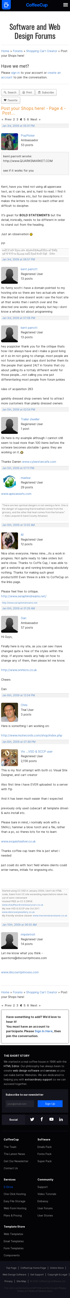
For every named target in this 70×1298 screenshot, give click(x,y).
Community (45, 1179)
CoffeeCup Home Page (33, 1267)
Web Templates (13, 1234)
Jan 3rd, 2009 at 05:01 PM (18, 125)
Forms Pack (44, 1153)
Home (5, 51)
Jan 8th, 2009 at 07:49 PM (18, 741)
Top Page (11, 1267)
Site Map (21, 1281)
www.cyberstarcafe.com (39, 461)
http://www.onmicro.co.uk (19, 670)
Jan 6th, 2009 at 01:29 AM (18, 608)
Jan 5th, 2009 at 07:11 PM (18, 468)
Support (43, 1186)
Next (33, 119)
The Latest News (14, 1153)
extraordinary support (38, 1079)
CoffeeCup (11, 1139)
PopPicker (28, 135)
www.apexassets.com (16, 494)
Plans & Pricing (13, 1215)
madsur (26, 478)
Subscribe (46, 92)
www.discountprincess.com (20, 972)
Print (27, 92)
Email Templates (14, 1241)
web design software (26, 1070)
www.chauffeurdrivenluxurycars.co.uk (22, 904)
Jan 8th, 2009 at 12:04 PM (18, 695)
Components (12, 1255)
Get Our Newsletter (16, 1161)
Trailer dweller (30, 419)
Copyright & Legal (57, 1274)
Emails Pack (45, 1146)
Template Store (14, 1226)
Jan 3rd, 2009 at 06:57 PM (18, 259)
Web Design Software (14, 1274)
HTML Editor (11, 1066)
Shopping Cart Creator (41, 51)
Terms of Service (37, 1291)
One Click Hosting (15, 1194)
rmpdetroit (28, 934)
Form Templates (14, 1248)
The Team (10, 1146)
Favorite (10, 100)
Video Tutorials (47, 1194)
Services (10, 1179)
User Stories (45, 1215)
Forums (18, 51)
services (50, 1070)
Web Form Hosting (15, 1208)
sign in (16, 72)
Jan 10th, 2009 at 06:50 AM (19, 924)
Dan (23, 618)
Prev (8, 119)
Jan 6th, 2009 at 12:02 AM (18, 525)
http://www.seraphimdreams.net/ (23, 596)
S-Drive (8, 1186)
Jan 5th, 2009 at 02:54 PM (18, 409)
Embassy (43, 1201)
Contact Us (11, 1168)
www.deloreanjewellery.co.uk (18, 912)
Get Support (37, 1274)
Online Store (57, 1267)
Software (44, 1139)
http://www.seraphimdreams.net (19, 602)
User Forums (45, 1208)
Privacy (8, 1281)
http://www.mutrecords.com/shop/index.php (31, 735)
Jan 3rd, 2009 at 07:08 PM (18, 318)
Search (10, 92)
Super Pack (45, 1161)
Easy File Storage (14, 1201)
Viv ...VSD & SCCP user (37, 751)
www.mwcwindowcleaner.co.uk (50, 915)
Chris (24, 705)
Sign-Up (50, 1103)
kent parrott (29, 269)
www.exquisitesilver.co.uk (18, 841)
